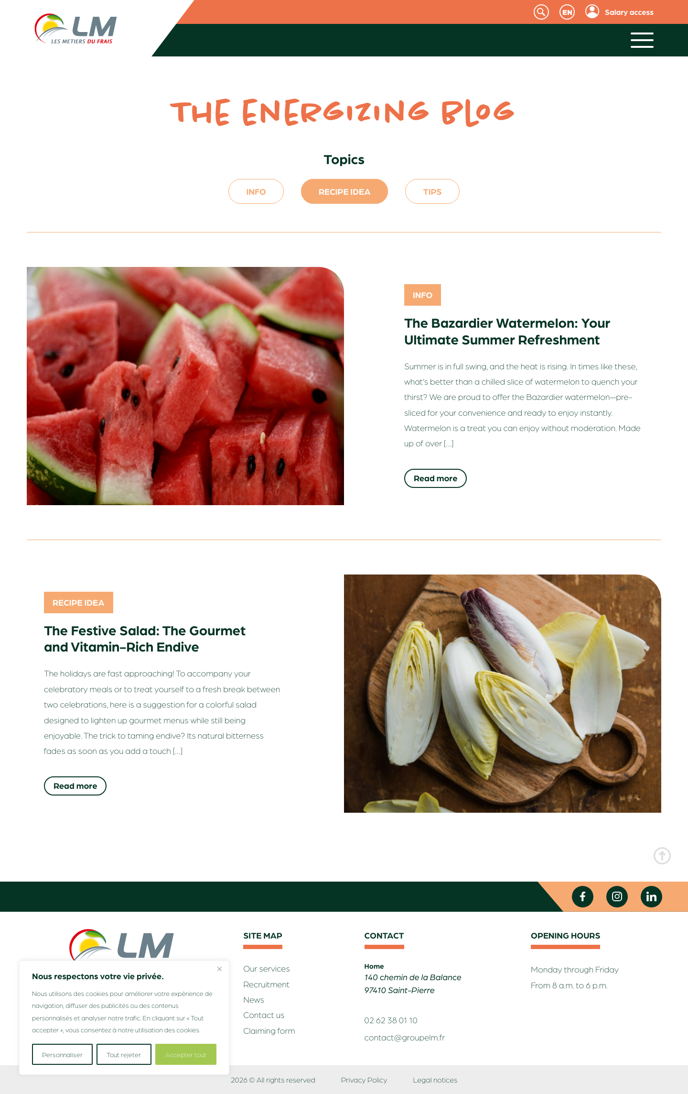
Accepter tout (185, 1054)
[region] (124, 1018)
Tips (432, 191)
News (253, 999)
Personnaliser (62, 1054)
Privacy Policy (364, 1079)
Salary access (629, 12)
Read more (435, 478)
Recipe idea (345, 191)
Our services (266, 968)
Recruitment (266, 984)
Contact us (263, 1014)
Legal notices (435, 1079)
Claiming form (269, 1030)
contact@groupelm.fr (405, 1037)
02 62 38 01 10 (391, 1020)
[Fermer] (219, 968)
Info (256, 191)
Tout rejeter (124, 1054)
